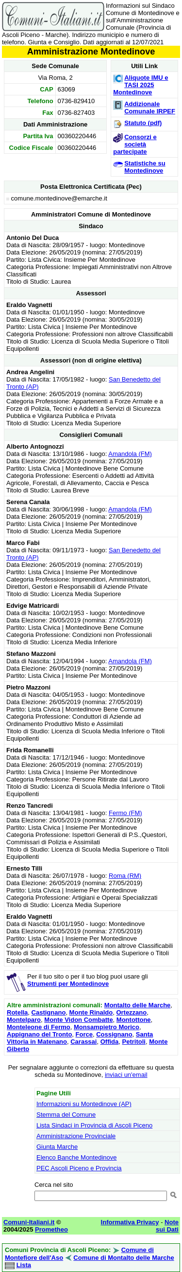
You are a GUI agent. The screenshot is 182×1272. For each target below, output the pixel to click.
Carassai (83, 1041)
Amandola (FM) (130, 453)
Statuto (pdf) (143, 123)
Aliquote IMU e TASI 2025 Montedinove (140, 85)
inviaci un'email (126, 1074)
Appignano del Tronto (39, 1034)
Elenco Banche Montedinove (76, 1157)
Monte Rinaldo (91, 1012)
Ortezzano (131, 1012)
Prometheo (51, 1229)
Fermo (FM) (125, 813)
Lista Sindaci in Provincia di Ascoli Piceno (94, 1125)
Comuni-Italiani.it (28, 1222)
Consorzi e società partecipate (134, 144)
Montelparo (24, 1019)
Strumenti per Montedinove (68, 983)
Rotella (17, 1012)
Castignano (49, 1012)
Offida (109, 1041)
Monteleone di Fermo (38, 1027)
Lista (24, 1265)
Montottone (133, 1019)
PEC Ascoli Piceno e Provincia (79, 1168)
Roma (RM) (125, 875)
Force (84, 1034)
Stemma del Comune (66, 1114)
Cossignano (114, 1034)
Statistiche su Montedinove (144, 167)
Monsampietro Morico (106, 1027)
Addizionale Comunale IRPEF (149, 107)
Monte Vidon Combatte (78, 1019)
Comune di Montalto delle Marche (123, 1257)
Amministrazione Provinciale (76, 1136)
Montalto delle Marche (137, 1005)
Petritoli (133, 1041)
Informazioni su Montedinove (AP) (84, 1104)
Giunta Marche (57, 1146)
